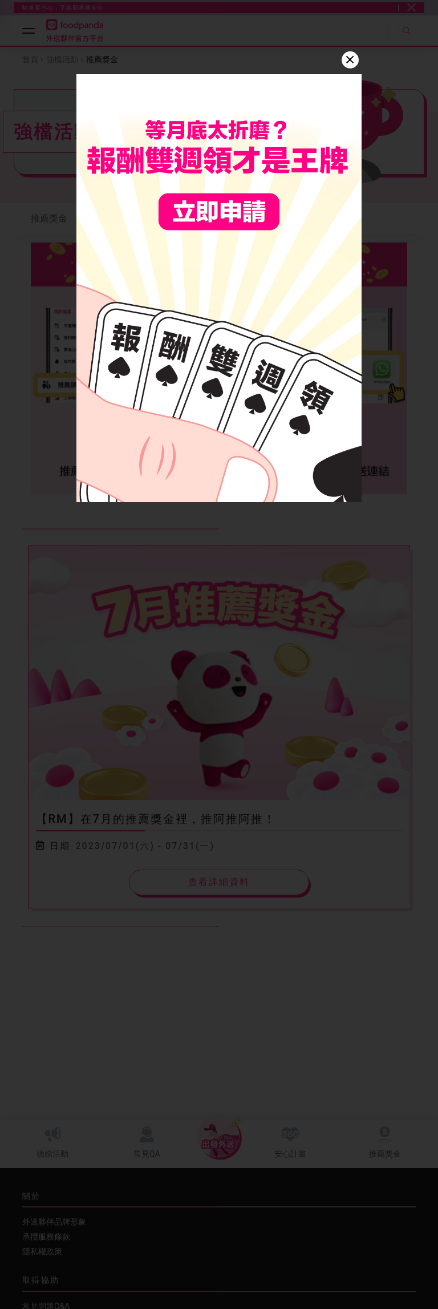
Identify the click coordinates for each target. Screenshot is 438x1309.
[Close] (350, 59)
